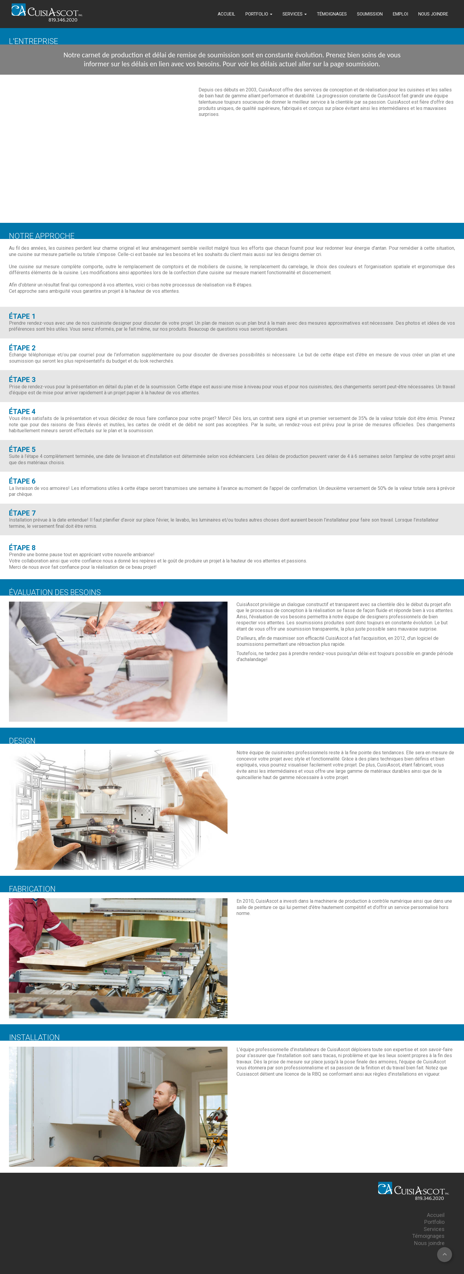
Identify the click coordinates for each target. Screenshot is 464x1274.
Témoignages (428, 1236)
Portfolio (434, 1222)
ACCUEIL (226, 14)
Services (434, 1229)
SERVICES (295, 14)
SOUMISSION (370, 14)
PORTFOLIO (258, 14)
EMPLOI (400, 14)
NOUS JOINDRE (433, 14)
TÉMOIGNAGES (332, 14)
